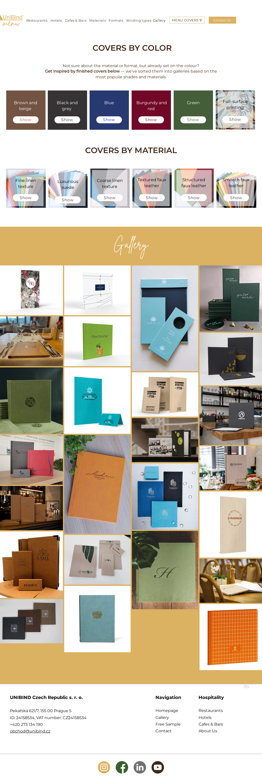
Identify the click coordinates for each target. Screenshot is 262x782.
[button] (187, 20)
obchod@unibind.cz (30, 731)
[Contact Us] (222, 20)
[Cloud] (246, 686)
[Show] (26, 119)
